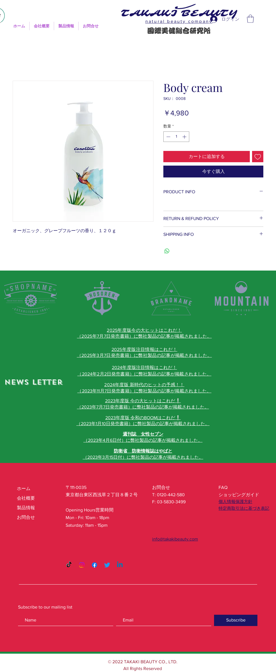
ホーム (23, 488)
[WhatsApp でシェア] (167, 251)
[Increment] (184, 137)
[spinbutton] (176, 137)
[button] (250, 19)
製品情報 (26, 507)
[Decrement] (167, 137)
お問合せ (26, 517)
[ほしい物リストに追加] (257, 156)
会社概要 (26, 498)
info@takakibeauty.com (175, 539)
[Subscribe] (235, 620)
